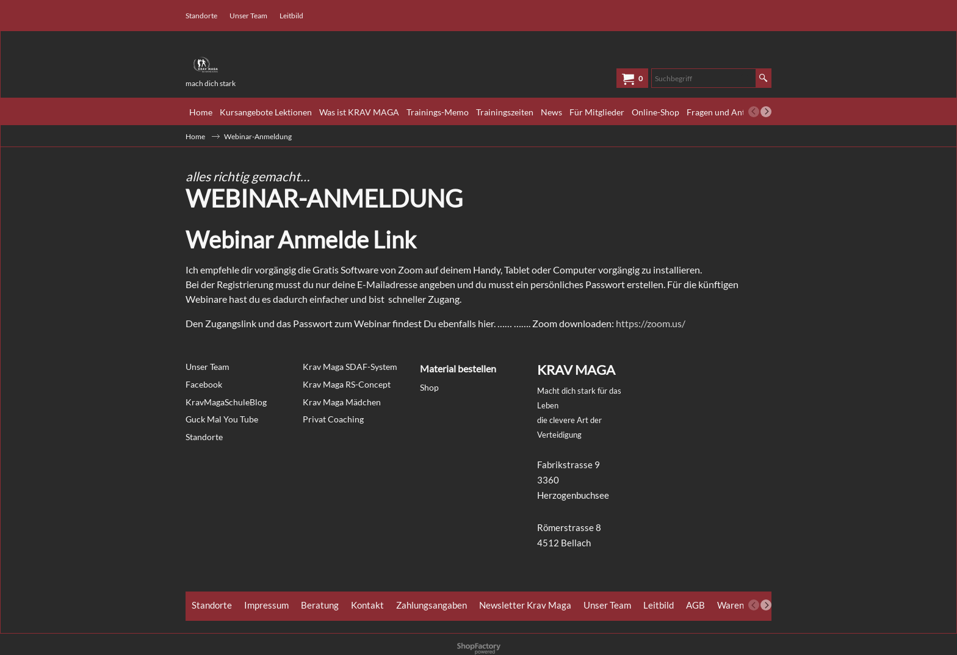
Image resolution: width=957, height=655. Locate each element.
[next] (765, 111)
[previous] (753, 111)
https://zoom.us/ (650, 323)
